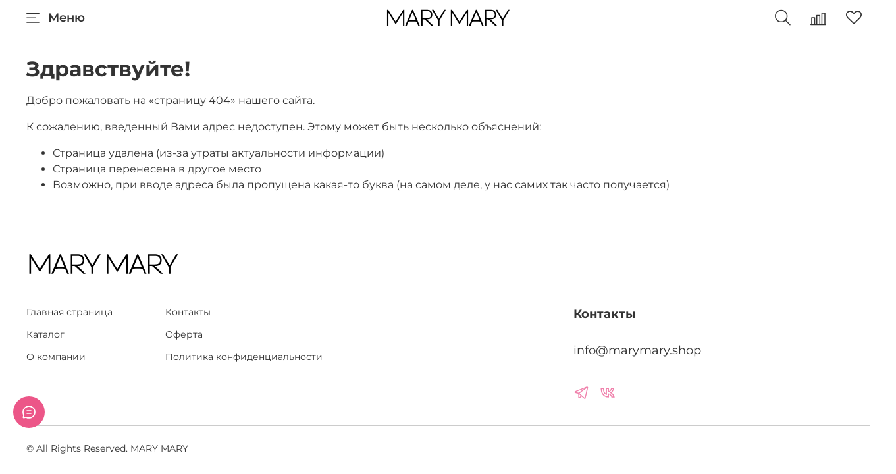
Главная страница (69, 312)
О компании (56, 357)
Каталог (45, 334)
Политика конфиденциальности (244, 357)
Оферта (184, 334)
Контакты (188, 312)
